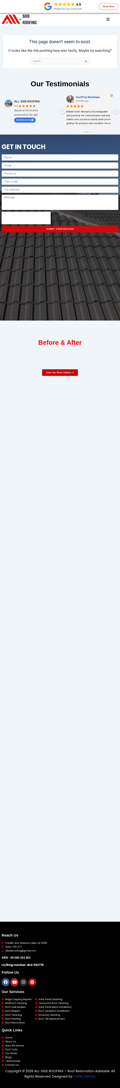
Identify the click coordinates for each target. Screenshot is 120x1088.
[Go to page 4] (94, 131)
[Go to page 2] (89, 131)
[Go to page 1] (86, 131)
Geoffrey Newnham (88, 96)
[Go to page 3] (91, 131)
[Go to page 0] (84, 131)
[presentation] (26, 217)
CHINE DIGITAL (84, 1076)
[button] (108, 19)
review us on (25, 119)
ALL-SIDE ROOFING (27, 101)
